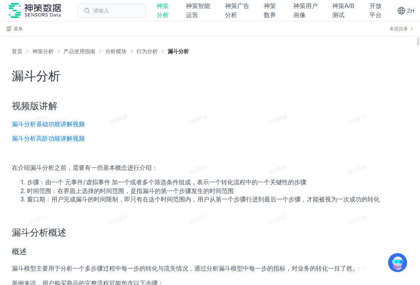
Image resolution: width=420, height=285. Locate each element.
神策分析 (43, 51)
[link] (43, 51)
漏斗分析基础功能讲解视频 (48, 124)
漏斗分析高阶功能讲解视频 (48, 138)
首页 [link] (17, 51)
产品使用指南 (79, 51)
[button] (405, 10)
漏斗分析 (178, 51)
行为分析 (147, 51)
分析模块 (116, 51)
